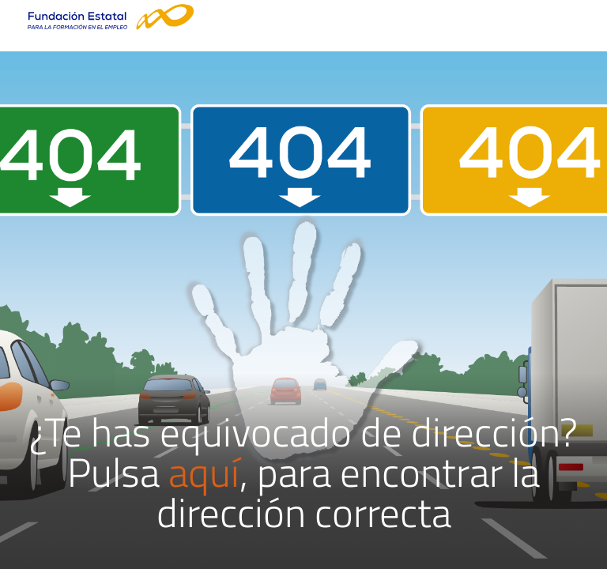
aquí (203, 472)
